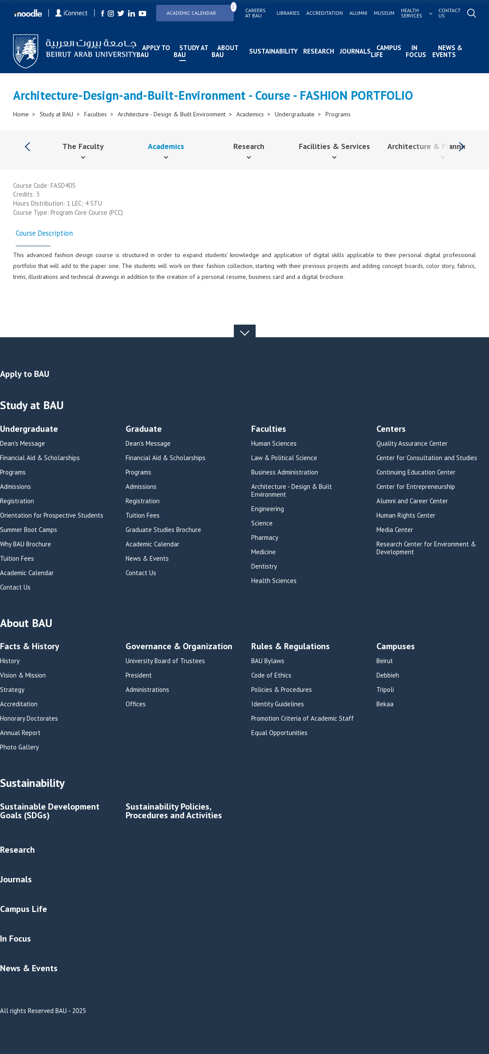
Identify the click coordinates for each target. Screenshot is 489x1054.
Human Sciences (274, 443)
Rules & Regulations (290, 647)
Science (262, 523)
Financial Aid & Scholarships (40, 458)
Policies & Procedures (281, 690)
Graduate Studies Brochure (163, 530)
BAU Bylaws (267, 661)
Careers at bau (255, 13)
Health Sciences (274, 581)
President (139, 675)
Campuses (395, 647)
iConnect (71, 13)
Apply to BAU (153, 51)
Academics (250, 114)
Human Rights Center (405, 515)
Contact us (449, 13)
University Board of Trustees (165, 661)
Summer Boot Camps (28, 530)
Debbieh (387, 675)
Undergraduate (295, 114)
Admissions (15, 487)
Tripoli (385, 690)
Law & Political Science (284, 458)
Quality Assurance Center (412, 443)
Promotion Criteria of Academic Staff (302, 718)
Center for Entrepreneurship (415, 487)
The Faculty (83, 146)
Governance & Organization (179, 647)
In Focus (416, 51)
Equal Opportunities (279, 733)
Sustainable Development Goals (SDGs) (49, 811)
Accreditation (324, 13)
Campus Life (386, 51)
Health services (411, 13)
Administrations (147, 690)
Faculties (95, 114)
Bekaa (384, 704)
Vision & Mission (23, 675)
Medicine (263, 552)
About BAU (225, 51)
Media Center (394, 530)
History (10, 661)
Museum (384, 13)
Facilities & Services (334, 146)
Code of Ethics (271, 675)
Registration (17, 501)
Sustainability (273, 51)
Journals (355, 51)
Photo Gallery (19, 747)
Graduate (144, 429)
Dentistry (264, 566)
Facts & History (29, 647)
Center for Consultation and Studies (426, 458)
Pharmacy (264, 538)
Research (318, 51)
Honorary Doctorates (29, 718)
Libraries (288, 13)
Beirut (384, 661)
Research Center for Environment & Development (426, 548)
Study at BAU (191, 51)
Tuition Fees (17, 559)
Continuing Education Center (415, 472)
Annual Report (20, 733)
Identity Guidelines (277, 704)
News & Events (447, 51)
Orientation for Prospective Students (51, 515)
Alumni (358, 13)
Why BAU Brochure (25, 544)
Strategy (12, 690)
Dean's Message (22, 443)
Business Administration (284, 472)
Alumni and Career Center (412, 501)
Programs (338, 114)
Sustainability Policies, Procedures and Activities (174, 811)
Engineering (267, 509)
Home (21, 114)
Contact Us (15, 587)
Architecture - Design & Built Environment (172, 114)
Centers (391, 429)
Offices (136, 704)
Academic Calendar (200, 10)
